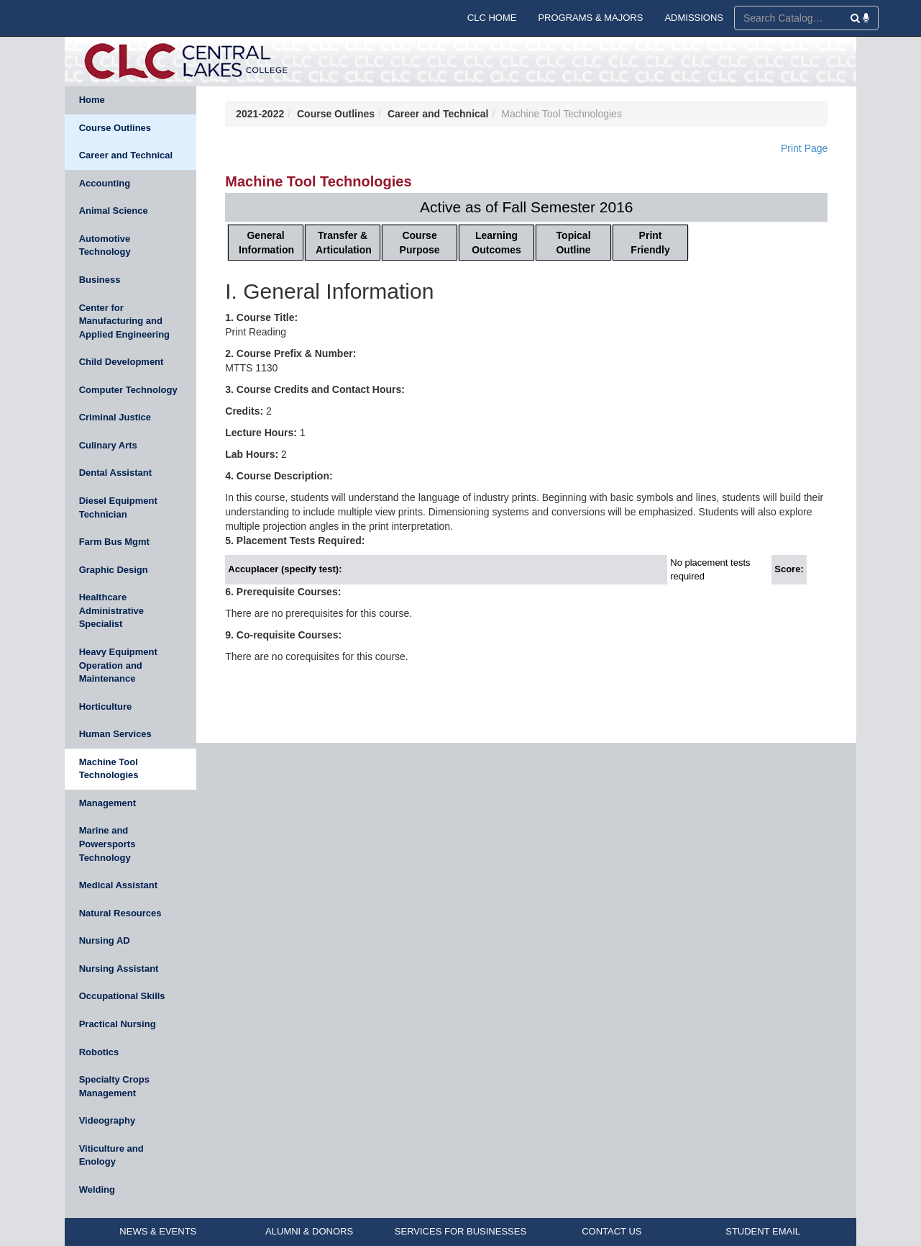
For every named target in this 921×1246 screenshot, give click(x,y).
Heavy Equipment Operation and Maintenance (118, 665)
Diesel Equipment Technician (118, 507)
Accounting (105, 183)
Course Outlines (115, 127)
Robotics (99, 1052)
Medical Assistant (118, 885)
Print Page (804, 148)
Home (92, 99)
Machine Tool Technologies (109, 769)
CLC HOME (492, 17)
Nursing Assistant (119, 968)
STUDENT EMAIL (762, 1231)
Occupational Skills (122, 995)
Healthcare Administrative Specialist (111, 610)
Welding (97, 1189)
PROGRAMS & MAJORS (590, 17)
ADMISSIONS (693, 17)
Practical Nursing (117, 1024)
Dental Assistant (115, 472)
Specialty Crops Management (114, 1086)
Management (107, 803)
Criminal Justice (115, 417)
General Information (266, 243)
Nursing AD (104, 940)
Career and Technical (126, 155)
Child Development (121, 361)
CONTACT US (611, 1231)
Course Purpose (420, 243)
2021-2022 (260, 113)
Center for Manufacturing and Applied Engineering (124, 321)
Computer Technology (128, 389)
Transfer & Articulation (344, 243)
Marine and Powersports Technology (107, 843)
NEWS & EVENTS (157, 1231)
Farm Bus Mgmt (114, 541)
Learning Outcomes (496, 243)
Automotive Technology (105, 245)
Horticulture (105, 706)
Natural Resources (120, 913)
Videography (107, 1120)
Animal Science (113, 210)
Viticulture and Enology (111, 1155)
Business (100, 279)
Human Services (115, 733)
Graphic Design (113, 569)
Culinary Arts (108, 445)
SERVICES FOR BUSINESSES (460, 1231)
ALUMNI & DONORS (309, 1231)
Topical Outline (573, 243)
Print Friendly (650, 243)
